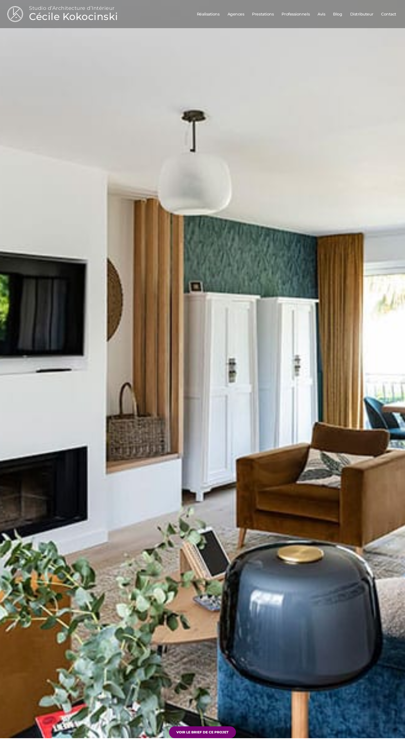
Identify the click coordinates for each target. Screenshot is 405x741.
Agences (236, 14)
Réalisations (208, 14)
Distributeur (362, 14)
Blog (337, 14)
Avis (321, 14)
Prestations (263, 14)
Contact (388, 14)
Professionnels (296, 14)
